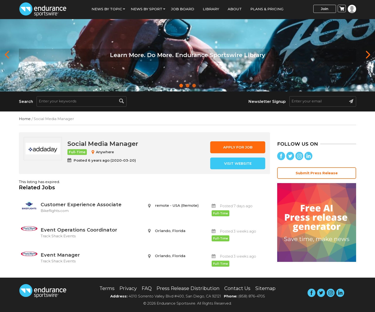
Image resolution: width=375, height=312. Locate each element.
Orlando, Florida (170, 230)
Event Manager (91, 258)
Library (211, 9)
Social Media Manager (102, 144)
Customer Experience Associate (91, 208)
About (235, 9)
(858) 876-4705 (251, 296)
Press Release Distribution (188, 288)
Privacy (128, 288)
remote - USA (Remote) (177, 205)
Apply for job (238, 147)
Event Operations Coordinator (91, 233)
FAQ (147, 288)
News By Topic (107, 9)
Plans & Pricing (266, 9)
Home (25, 118)
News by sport (146, 9)
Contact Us (237, 288)
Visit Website (238, 163)
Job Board (182, 9)
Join (324, 8)
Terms (107, 288)
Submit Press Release (317, 173)
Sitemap (265, 288)
